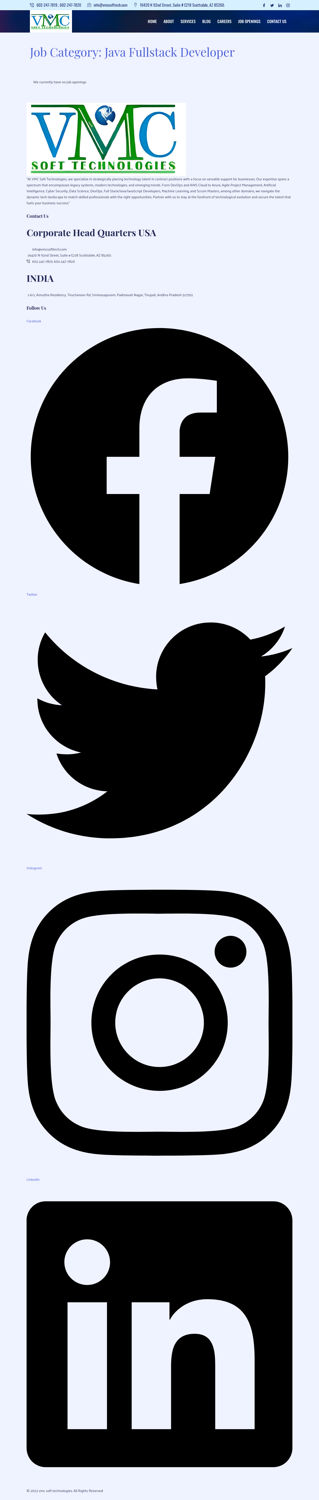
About (168, 21)
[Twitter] (272, 5)
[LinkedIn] (280, 5)
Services (188, 21)
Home (152, 21)
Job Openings (249, 21)
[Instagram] (288, 5)
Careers (224, 21)
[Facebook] (264, 5)
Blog (206, 21)
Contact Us (276, 21)
